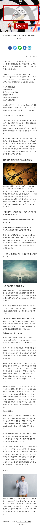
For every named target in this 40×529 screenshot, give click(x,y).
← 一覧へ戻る (20, 524)
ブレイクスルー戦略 (24, 522)
